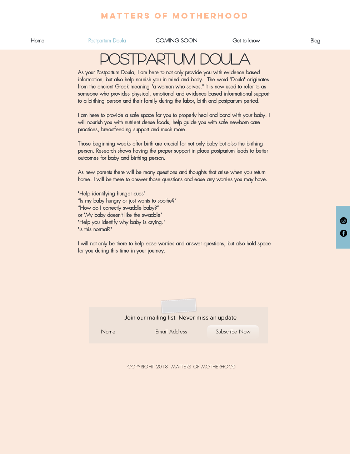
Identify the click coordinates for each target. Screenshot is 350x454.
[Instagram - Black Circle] (343, 220)
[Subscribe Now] (233, 332)
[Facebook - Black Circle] (343, 233)
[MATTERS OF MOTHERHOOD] (175, 15)
